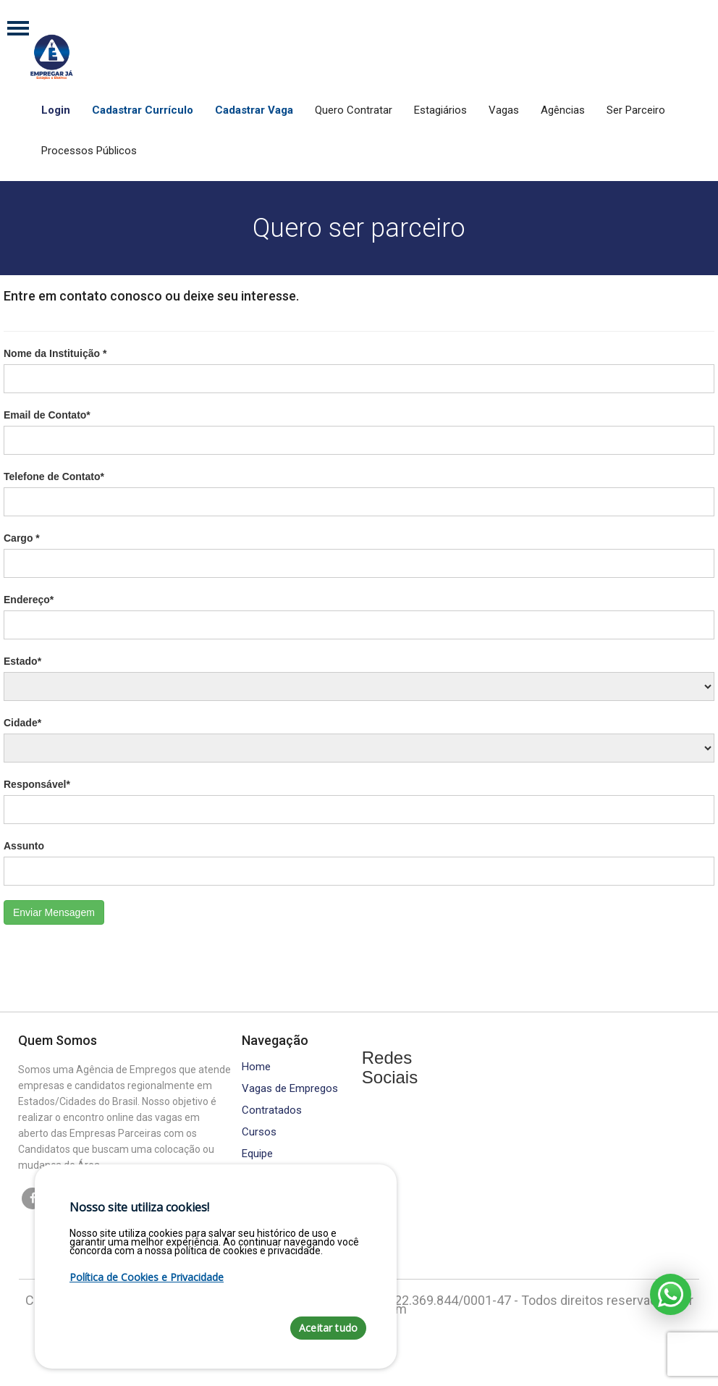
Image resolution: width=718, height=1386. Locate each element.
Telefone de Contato (54, 476)
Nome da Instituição (55, 353)
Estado (22, 661)
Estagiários (440, 110)
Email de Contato (47, 415)
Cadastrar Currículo (142, 110)
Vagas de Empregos (290, 1088)
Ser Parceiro (636, 110)
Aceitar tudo (328, 1328)
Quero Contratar (353, 110)
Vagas (504, 110)
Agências (563, 110)
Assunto (24, 846)
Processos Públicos (89, 150)
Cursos (259, 1132)
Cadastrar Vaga (254, 110)
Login (55, 110)
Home (256, 1067)
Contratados (272, 1110)
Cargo (22, 538)
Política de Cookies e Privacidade (146, 1277)
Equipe (257, 1153)
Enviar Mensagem (54, 912)
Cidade (22, 722)
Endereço (29, 599)
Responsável (37, 784)
